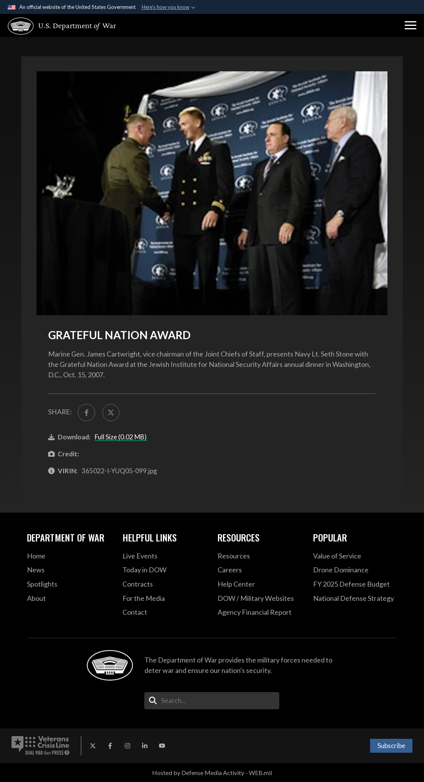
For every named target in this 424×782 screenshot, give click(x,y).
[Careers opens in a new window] (260, 570)
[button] (410, 25)
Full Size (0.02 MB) (121, 437)
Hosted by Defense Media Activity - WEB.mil (212, 772)
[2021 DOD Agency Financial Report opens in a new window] (260, 612)
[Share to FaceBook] (86, 412)
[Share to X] (110, 412)
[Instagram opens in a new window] (127, 746)
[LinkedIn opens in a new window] (145, 746)
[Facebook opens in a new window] (110, 746)
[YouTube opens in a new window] (162, 746)
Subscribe (391, 746)
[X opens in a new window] (93, 746)
